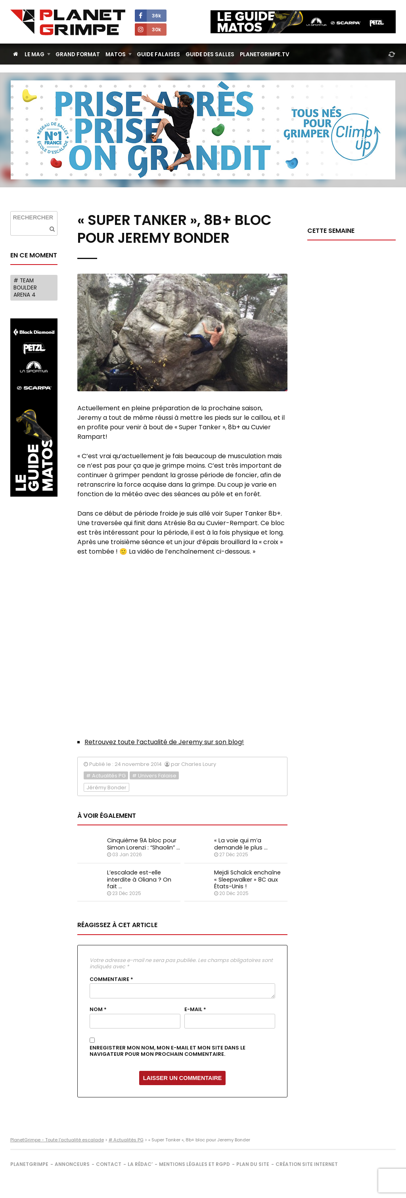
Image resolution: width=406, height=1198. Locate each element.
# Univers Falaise (154, 775)
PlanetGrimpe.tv (264, 54)
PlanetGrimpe (29, 1164)
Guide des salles (210, 54)
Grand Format (78, 54)
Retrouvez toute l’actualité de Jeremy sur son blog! (164, 742)
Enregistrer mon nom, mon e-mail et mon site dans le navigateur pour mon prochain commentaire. (167, 1051)
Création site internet (307, 1164)
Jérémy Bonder (106, 787)
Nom (98, 1009)
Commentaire (111, 979)
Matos (115, 54)
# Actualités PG (106, 775)
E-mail (195, 1009)
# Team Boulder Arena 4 (25, 287)
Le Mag (34, 54)
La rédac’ (140, 1164)
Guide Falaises (158, 54)
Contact (108, 1164)
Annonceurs (72, 1164)
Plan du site (252, 1164)
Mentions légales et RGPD (194, 1164)
